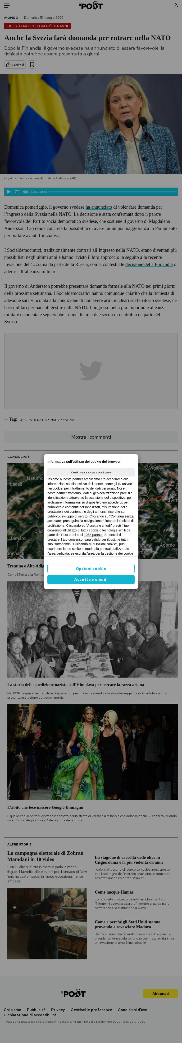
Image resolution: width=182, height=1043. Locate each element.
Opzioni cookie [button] (91, 568)
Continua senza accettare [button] (91, 472)
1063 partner (93, 535)
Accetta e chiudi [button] (91, 579)
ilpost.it (112, 539)
